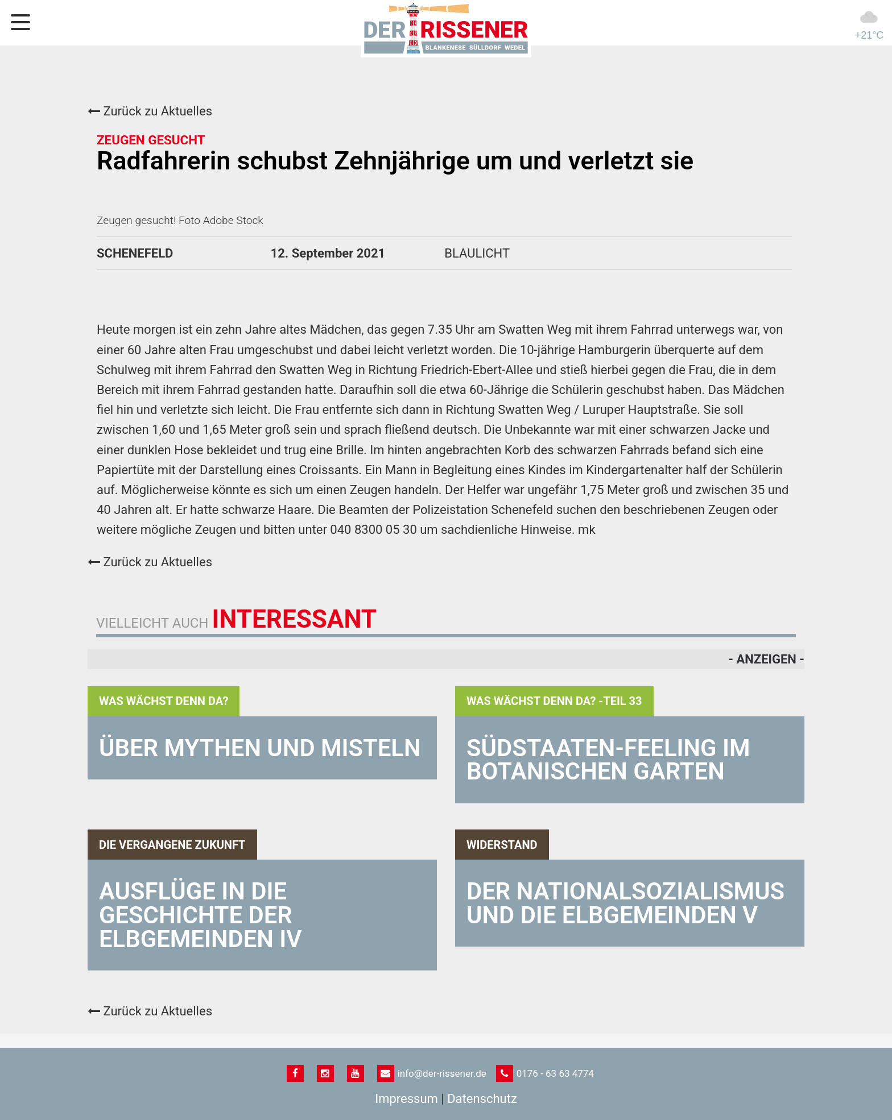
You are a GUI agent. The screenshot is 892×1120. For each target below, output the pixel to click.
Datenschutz (482, 1099)
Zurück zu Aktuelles (150, 111)
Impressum (406, 1099)
